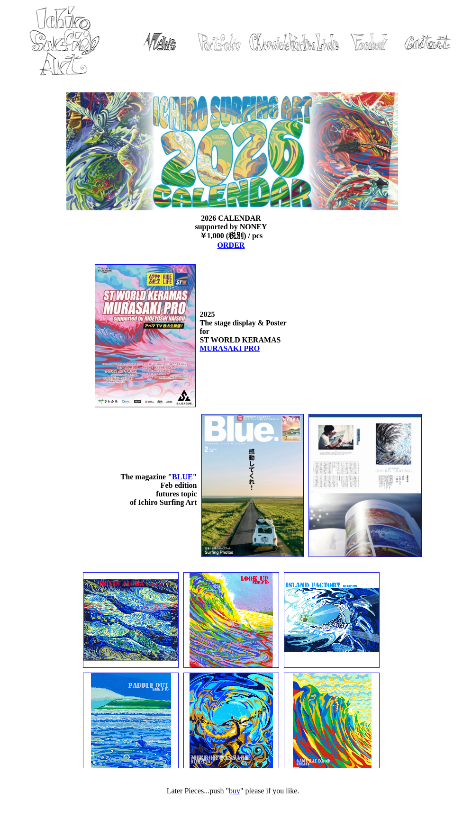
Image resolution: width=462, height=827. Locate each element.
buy (234, 791)
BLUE (182, 477)
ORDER (231, 245)
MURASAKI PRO (230, 348)
